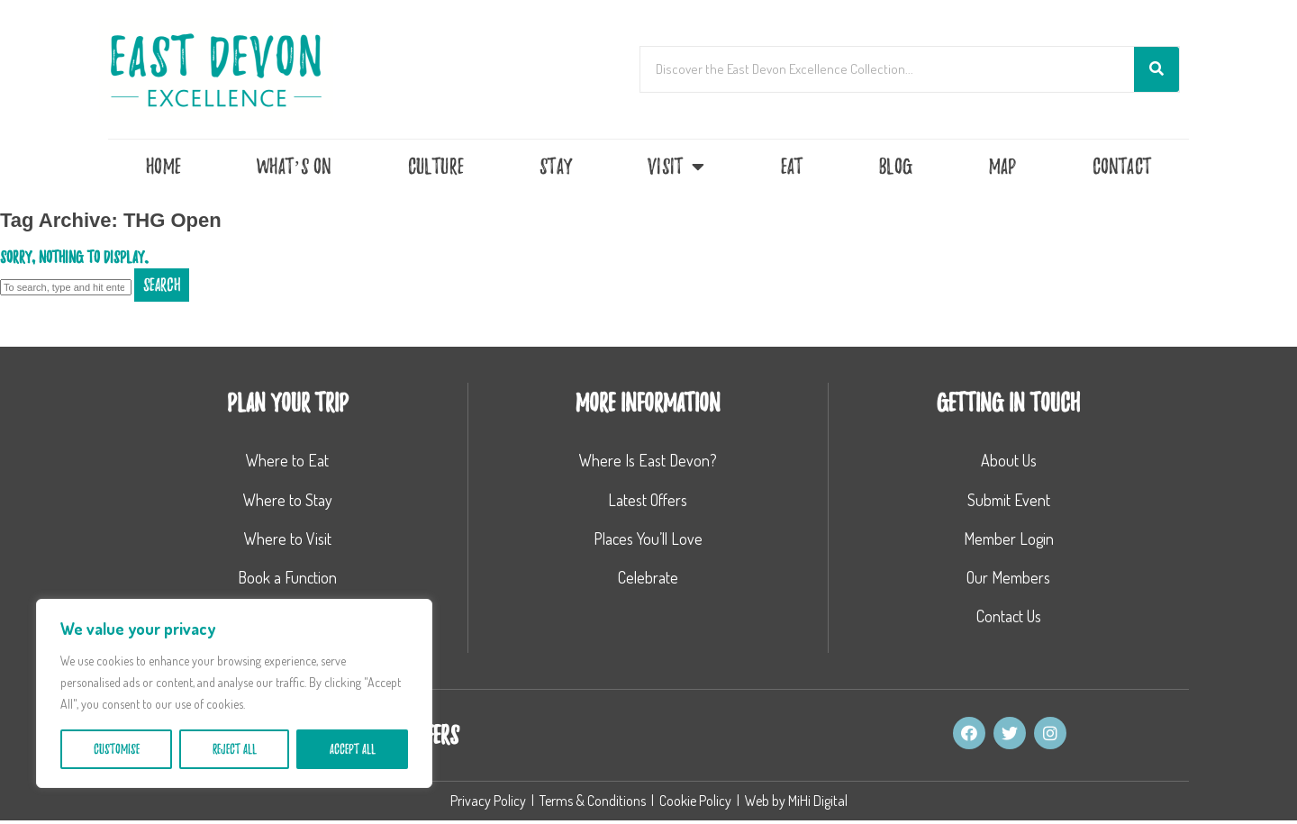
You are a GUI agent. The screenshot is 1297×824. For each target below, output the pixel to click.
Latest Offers (647, 500)
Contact (1122, 167)
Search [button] (161, 285)
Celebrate (648, 577)
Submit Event (1008, 500)
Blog (896, 167)
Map (1003, 167)
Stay (556, 167)
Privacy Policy (488, 804)
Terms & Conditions (593, 804)
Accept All (353, 749)
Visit (676, 167)
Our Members (1008, 577)
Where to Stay (287, 500)
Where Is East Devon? (648, 460)
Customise (117, 749)
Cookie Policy (695, 804)
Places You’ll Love (648, 538)
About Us (1009, 460)
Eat (792, 167)
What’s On (294, 167)
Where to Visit (287, 538)
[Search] (1156, 69)
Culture (436, 167)
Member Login (1009, 538)
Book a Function (287, 577)
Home (163, 167)
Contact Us (1008, 616)
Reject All (235, 749)
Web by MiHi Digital (796, 804)
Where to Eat (287, 460)
